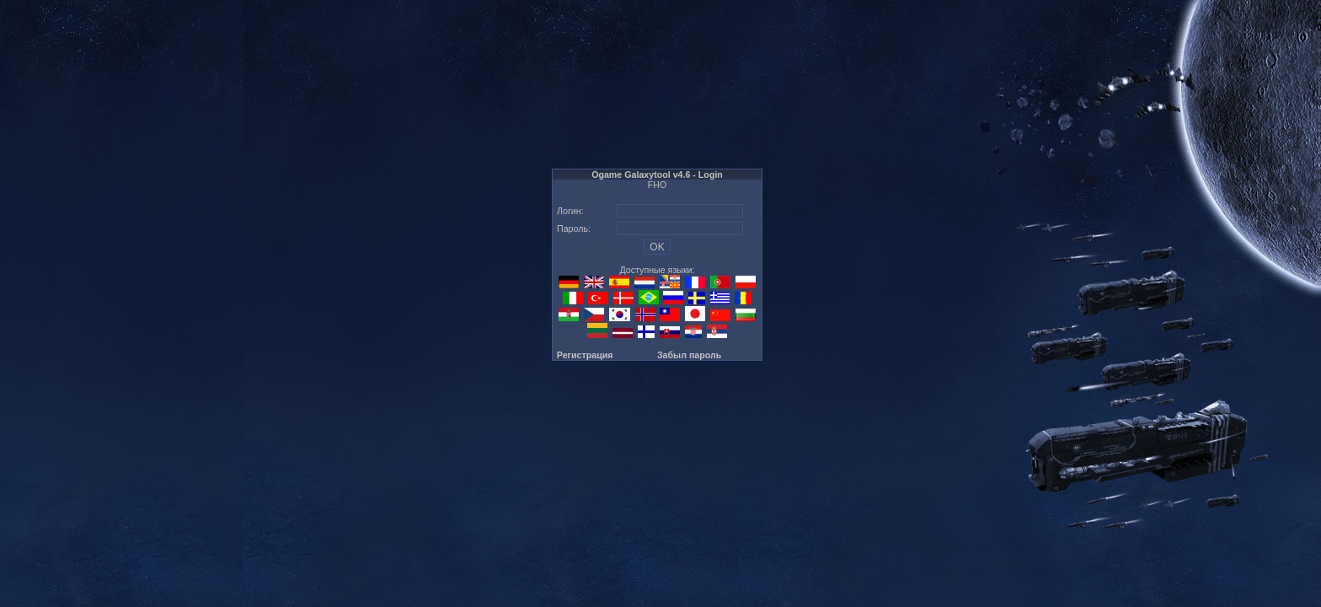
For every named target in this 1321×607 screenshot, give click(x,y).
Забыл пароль (689, 355)
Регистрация (585, 355)
